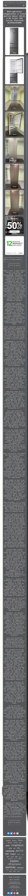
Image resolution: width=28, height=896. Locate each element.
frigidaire (14, 861)
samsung (10, 851)
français (15, 842)
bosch (18, 854)
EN (12, 890)
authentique (20, 867)
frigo (10, 871)
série (15, 858)
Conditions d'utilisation (14, 886)
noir (7, 854)
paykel (20, 857)
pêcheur (15, 869)
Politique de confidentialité (14, 882)
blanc (20, 840)
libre (18, 848)
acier (8, 845)
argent (8, 840)
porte (19, 850)
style (12, 857)
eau (14, 848)
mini (18, 871)
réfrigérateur (14, 864)
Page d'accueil (14, 877)
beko (7, 869)
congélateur (17, 845)
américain (10, 867)
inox (14, 871)
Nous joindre (14, 879)
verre (10, 848)
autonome (10, 842)
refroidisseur (10, 858)
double (11, 869)
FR (16, 890)
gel (8, 856)
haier (20, 842)
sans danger (21, 869)
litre (16, 857)
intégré (13, 854)
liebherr (23, 854)
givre (20, 858)
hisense (14, 840)
